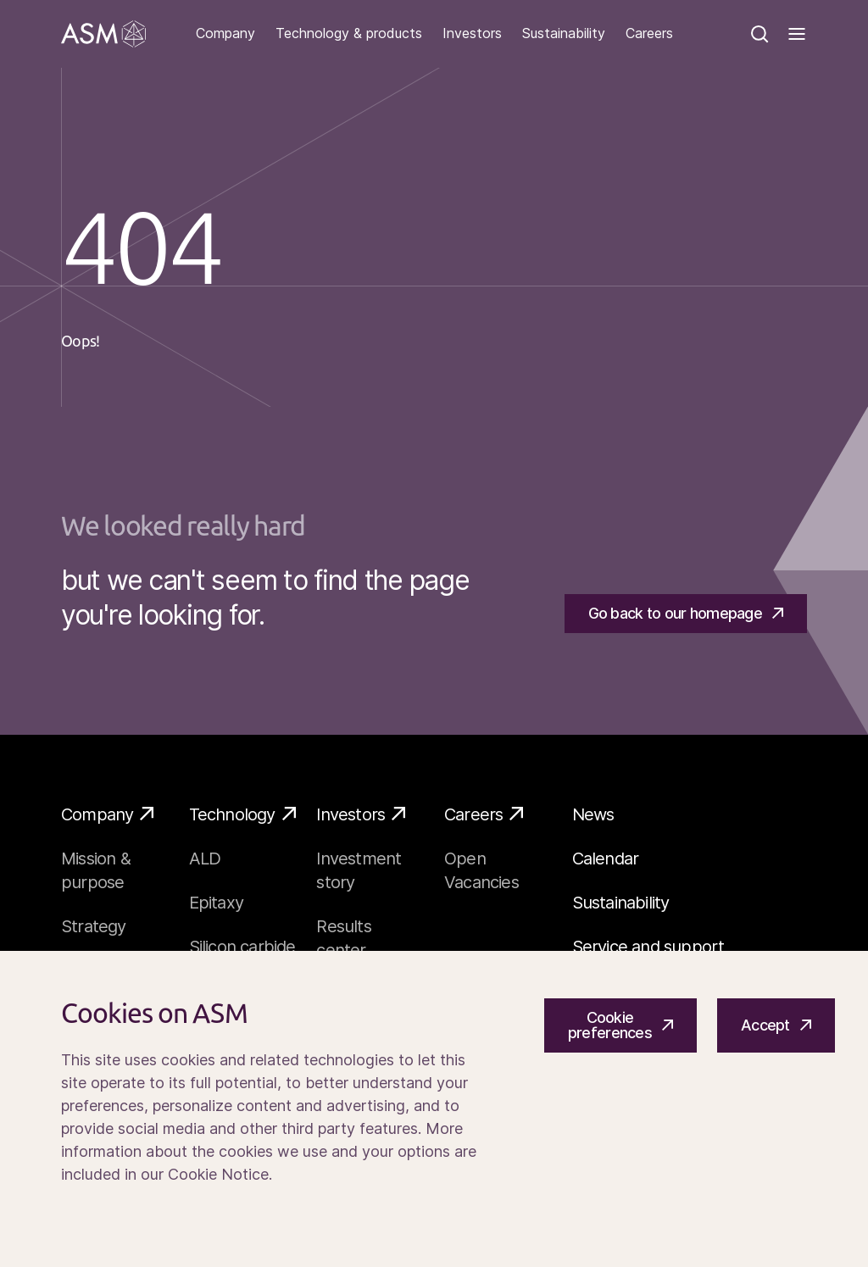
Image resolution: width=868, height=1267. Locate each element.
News (593, 814)
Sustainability (563, 33)
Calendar (605, 858)
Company (225, 33)
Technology (242, 814)
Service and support (648, 946)
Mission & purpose (96, 870)
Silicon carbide (242, 946)
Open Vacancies (481, 870)
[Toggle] (797, 34)
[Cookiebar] (434, 1109)
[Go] (103, 33)
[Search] (759, 34)
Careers (649, 33)
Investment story (358, 870)
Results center (343, 938)
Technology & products (348, 33)
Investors (472, 33)
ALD (205, 858)
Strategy (93, 926)
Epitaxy (216, 902)
